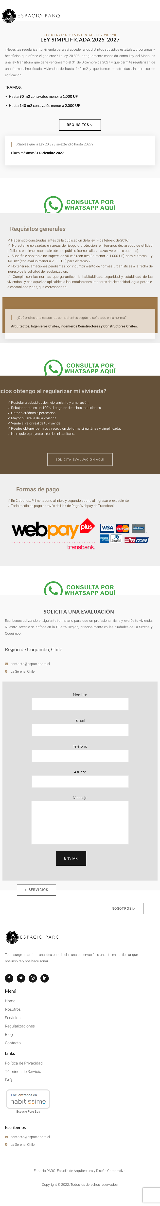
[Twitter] (21, 978)
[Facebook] (9, 978)
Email (80, 727)
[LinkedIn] (44, 978)
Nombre (80, 701)
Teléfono (80, 753)
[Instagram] (33, 978)
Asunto (80, 778)
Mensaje (80, 819)
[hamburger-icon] (149, 10)
